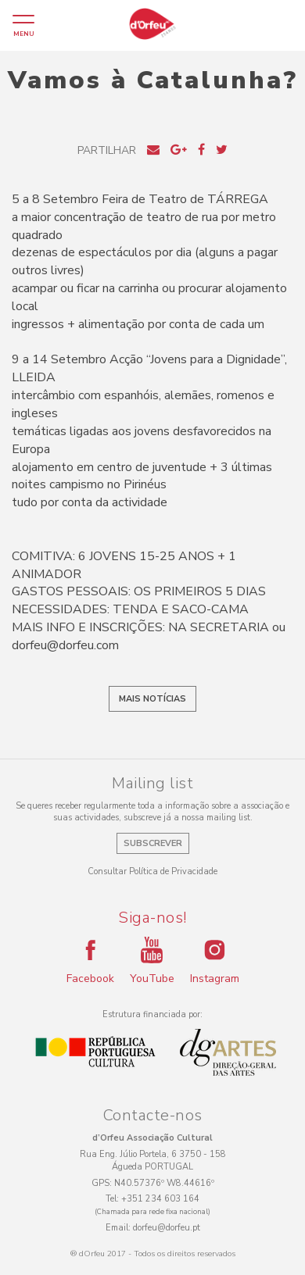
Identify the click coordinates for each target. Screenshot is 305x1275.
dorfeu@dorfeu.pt (166, 1228)
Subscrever (153, 843)
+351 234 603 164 (160, 1199)
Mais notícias (152, 699)
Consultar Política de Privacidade (152, 871)
